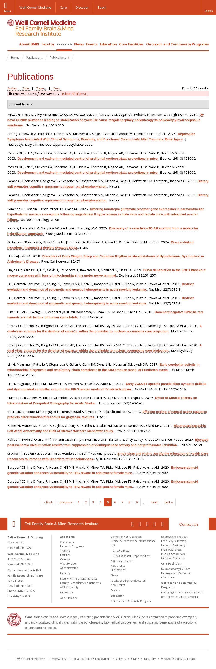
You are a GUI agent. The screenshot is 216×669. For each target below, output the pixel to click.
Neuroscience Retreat (174, 537)
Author (12, 88)
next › (155, 502)
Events (92, 44)
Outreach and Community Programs (177, 44)
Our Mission (67, 542)
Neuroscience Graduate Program (131, 601)
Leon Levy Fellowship (174, 541)
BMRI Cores (168, 577)
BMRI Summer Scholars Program (180, 597)
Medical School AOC (173, 554)
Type (40, 88)
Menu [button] (7, 11)
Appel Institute (69, 598)
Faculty (48, 44)
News (79, 44)
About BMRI (29, 44)
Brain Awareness (171, 549)
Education (108, 44)
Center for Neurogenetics (126, 537)
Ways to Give (68, 563)
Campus (65, 559)
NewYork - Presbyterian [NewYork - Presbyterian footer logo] (143, 643)
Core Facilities (131, 44)
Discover (82, 7)
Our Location (13, 524)
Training (65, 550)
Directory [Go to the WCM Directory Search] (150, 659)
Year (56, 88)
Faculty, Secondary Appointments (80, 583)
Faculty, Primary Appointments (78, 578)
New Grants (118, 566)
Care (63, 7)
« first (47, 502)
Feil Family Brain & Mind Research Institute (61, 524)
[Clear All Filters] (74, 93)
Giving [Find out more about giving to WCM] (135, 659)
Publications (118, 570)
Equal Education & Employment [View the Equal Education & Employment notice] (91, 659)
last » (169, 502)
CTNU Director (122, 550)
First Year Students (172, 558)
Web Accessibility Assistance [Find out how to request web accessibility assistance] (178, 659)
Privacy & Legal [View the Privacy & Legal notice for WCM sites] (58, 659)
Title (25, 88)
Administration (69, 568)
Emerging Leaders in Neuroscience (182, 592)
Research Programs (72, 546)
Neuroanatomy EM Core (175, 569)
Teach (101, 7)
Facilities (65, 555)
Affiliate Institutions (122, 561)
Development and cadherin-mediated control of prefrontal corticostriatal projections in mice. (88, 158)
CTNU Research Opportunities (131, 556)
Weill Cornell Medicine (35, 7)
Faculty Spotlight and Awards (128, 581)
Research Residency (173, 545)
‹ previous (65, 502)
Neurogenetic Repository (176, 573)
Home (12, 44)
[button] (208, 7)
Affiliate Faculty (69, 587)
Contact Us (188, 524)
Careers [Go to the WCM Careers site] (121, 659)
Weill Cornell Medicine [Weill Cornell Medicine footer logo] (76, 643)
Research (64, 44)
